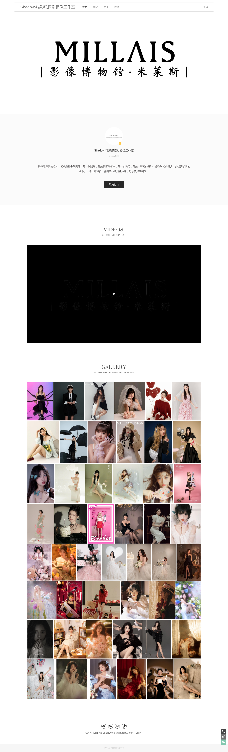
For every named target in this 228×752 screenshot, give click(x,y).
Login (138, 733)
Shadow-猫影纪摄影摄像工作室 (118, 733)
